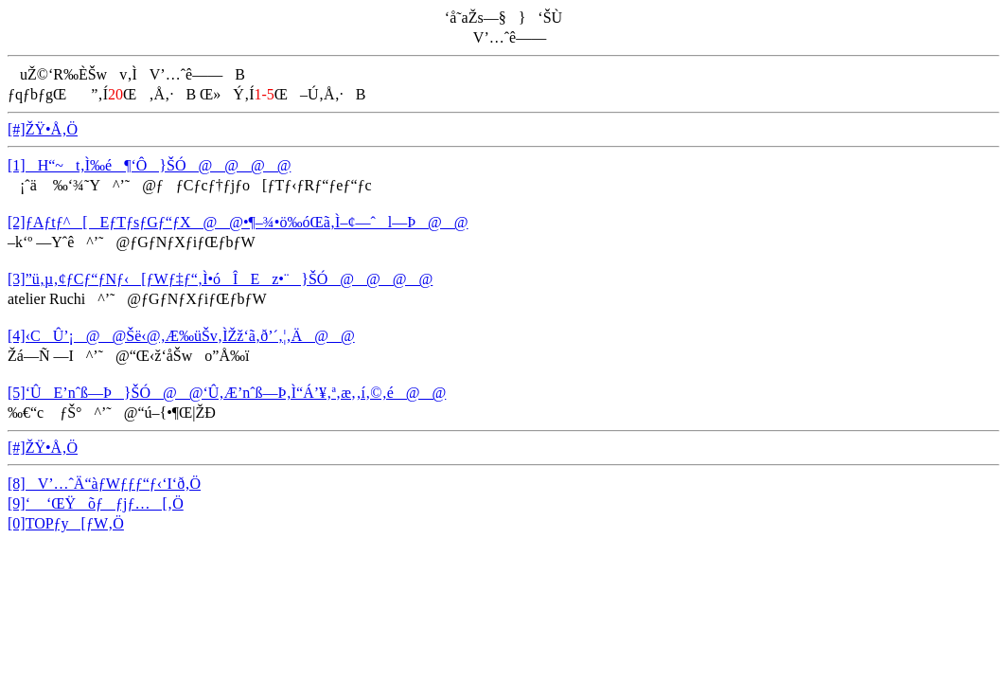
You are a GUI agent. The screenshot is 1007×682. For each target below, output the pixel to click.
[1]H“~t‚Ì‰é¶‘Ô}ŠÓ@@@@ (149, 165)
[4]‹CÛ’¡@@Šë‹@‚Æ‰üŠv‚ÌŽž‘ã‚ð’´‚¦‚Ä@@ (181, 336)
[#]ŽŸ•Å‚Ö (43, 129)
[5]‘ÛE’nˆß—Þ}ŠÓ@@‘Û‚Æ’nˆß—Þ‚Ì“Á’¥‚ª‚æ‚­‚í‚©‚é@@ (227, 393)
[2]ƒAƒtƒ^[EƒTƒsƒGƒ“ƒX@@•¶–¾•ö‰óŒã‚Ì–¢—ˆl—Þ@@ (238, 222)
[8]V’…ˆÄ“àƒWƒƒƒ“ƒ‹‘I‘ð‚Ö (104, 484)
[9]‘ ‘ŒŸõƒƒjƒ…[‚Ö (96, 503)
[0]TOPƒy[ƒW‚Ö (66, 523)
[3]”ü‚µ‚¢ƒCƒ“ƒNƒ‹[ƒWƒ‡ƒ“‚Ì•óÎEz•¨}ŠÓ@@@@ (220, 279)
